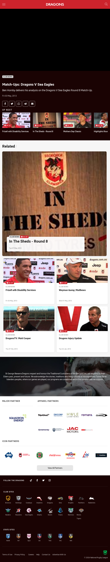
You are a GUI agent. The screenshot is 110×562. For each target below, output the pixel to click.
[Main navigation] (3, 4)
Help (38, 554)
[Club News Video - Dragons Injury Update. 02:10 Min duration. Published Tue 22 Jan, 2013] (82, 329)
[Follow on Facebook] (37, 480)
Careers (31, 554)
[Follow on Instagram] (49, 480)
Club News (7, 77)
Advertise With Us (59, 554)
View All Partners (55, 468)
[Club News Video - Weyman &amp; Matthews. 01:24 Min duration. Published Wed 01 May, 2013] (82, 281)
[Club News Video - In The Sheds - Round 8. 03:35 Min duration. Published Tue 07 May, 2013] (54, 203)
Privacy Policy (20, 554)
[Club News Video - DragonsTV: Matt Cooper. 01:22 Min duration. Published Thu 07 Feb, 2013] (28, 329)
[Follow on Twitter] (43, 480)
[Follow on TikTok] (31, 480)
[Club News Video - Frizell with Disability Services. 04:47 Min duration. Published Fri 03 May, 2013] (28, 281)
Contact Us (46, 554)
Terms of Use (7, 554)
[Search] (106, 4)
